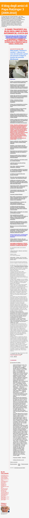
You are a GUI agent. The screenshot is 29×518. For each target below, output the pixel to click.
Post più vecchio (24, 464)
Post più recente (13, 464)
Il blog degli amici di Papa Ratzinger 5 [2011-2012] (4, 481)
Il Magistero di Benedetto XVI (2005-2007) (5, 486)
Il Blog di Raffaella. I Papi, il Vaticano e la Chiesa (4, 479)
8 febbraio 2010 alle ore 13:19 (18, 459)
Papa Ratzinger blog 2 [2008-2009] (5, 497)
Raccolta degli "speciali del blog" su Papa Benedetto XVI (5, 492)
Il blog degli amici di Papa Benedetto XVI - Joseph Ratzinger (5, 476)
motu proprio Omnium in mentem (21, 266)
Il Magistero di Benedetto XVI (3, 484)
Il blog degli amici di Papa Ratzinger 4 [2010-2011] (4, 495)
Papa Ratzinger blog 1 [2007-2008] (5, 499)
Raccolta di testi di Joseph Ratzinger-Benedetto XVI (4, 489)
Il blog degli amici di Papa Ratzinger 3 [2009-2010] (14, 9)
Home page (19, 465)
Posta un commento (13, 462)
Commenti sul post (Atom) (19, 467)
